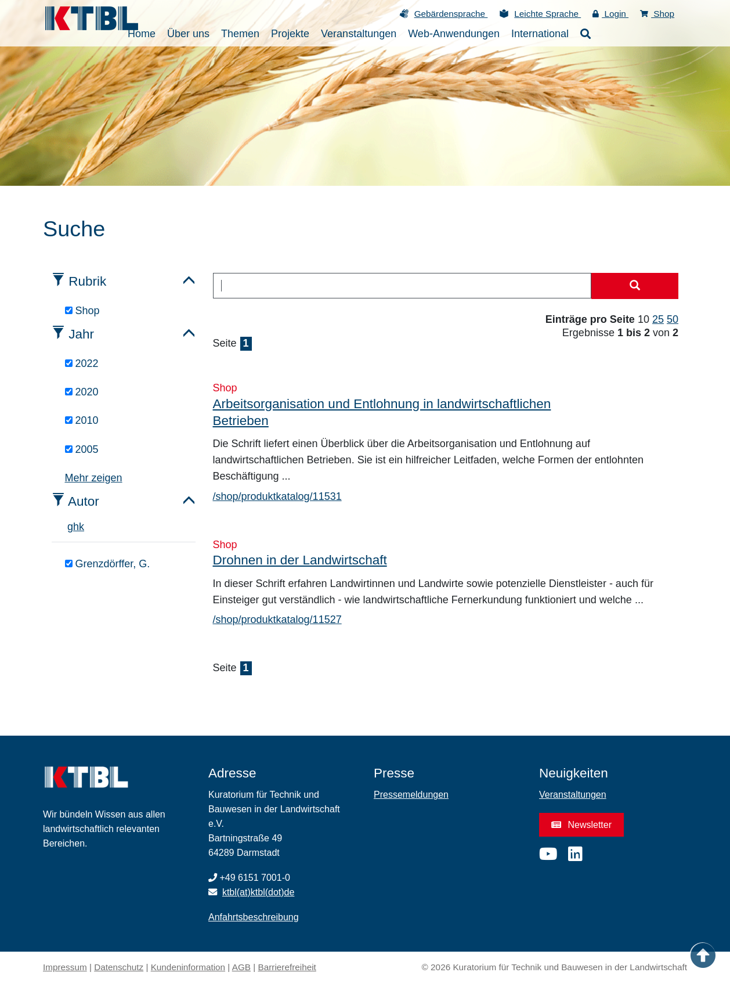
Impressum (65, 967)
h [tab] (76, 526)
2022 (82, 363)
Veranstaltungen (572, 795)
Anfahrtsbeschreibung (253, 917)
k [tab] (81, 526)
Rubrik (87, 281)
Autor (83, 501)
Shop (657, 14)
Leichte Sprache (547, 14)
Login (610, 14)
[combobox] (402, 285)
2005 (82, 449)
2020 (82, 392)
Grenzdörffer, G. (107, 564)
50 (672, 319)
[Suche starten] (634, 286)
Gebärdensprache (451, 14)
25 (658, 319)
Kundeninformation (188, 967)
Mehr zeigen (93, 478)
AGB (241, 967)
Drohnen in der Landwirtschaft (300, 560)
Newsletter (581, 824)
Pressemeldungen (411, 795)
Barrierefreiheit (287, 967)
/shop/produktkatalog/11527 (277, 619)
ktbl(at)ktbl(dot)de (258, 892)
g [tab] (70, 526)
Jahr (81, 334)
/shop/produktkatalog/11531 (277, 496)
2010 (82, 420)
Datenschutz (118, 967)
